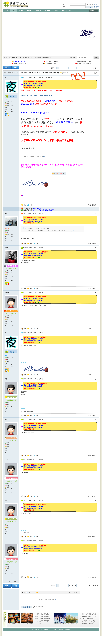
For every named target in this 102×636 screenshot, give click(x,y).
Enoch (6, 213)
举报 (89, 205)
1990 (12, 280)
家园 (70, 11)
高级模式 (69, 592)
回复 (44, 156)
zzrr (6, 419)
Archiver (87, 632)
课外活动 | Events (16, 57)
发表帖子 (76, 592)
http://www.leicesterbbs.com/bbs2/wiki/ (36, 96)
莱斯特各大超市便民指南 (52, 61)
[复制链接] (65, 73)
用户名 (64, 4)
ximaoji (7, 292)
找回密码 (96, 7)
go (96, 73)
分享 (63, 173)
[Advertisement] (20, 33)
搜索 (96, 57)
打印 (52, 77)
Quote (32, 592)
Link (30, 592)
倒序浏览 (47, 77)
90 (11, 493)
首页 (6, 11)
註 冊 (95, 4)
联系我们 (60, 629)
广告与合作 (53, 629)
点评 (25, 243)
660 (12, 325)
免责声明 (46, 629)
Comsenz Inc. (12, 634)
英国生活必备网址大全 (20, 63)
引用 (31, 205)
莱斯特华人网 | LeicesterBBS (4, 57)
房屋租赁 (38, 11)
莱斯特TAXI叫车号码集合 (84, 63)
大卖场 (29, 11)
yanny (6, 247)
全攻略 (21, 11)
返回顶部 (94, 205)
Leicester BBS (95, 632)
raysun (6, 541)
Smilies (37, 592)
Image (27, 592)
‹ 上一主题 (8, 581)
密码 (64, 7)
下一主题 (14, 581)
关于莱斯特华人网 (37, 629)
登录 (56, 599)
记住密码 (90, 4)
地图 (56, 11)
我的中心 (92, 10)
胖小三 (6, 500)
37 (11, 412)
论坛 (13, 11)
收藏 (56, 173)
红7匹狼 (38, 623)
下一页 (94, 68)
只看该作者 (40, 77)
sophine (7, 460)
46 (11, 533)
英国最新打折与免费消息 (52, 63)
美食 (63, 11)
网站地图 (67, 629)
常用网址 (48, 11)
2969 (12, 111)
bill (5, 77)
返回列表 (53, 68)
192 (12, 574)
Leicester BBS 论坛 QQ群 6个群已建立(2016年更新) (40, 73)
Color (25, 592)
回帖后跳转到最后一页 (40, 607)
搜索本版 (72, 57)
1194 (12, 240)
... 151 (88, 68)
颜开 (6, 379)
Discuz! (12, 632)
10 (84, 68)
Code (35, 592)
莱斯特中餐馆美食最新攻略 (84, 61)
